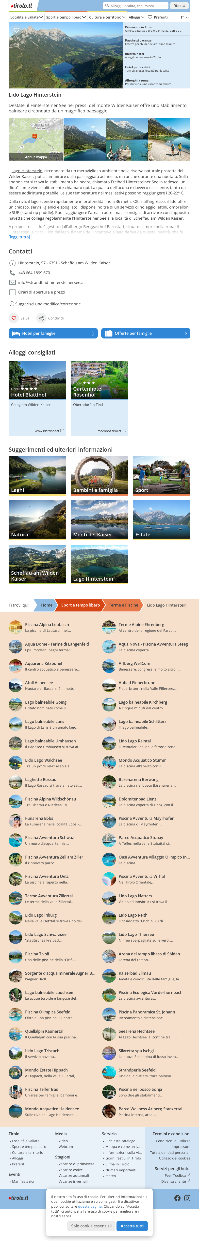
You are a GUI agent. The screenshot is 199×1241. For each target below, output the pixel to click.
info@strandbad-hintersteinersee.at (51, 282)
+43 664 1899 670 (34, 272)
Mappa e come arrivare (124, 1146)
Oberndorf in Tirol (88, 404)
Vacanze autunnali (74, 1175)
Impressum (181, 1146)
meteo (110, 1175)
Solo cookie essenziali (91, 1226)
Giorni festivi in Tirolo (123, 1158)
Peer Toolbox (177, 1175)
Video (63, 1140)
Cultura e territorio (105, 17)
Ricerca (179, 6)
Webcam (66, 1146)
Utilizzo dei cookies (174, 1158)
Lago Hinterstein (27, 170)
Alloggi (134, 17)
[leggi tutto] (19, 237)
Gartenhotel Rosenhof (99, 398)
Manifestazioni (24, 1181)
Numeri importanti (120, 1170)
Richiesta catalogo (120, 1140)
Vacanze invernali (73, 1181)
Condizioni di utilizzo (173, 1140)
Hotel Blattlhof (37, 398)
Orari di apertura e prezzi (41, 292)
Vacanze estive (71, 1169)
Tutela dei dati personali (170, 1152)
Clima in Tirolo (117, 1164)
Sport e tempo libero (64, 17)
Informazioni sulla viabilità (124, 1152)
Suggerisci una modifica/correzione (45, 304)
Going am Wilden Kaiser (31, 404)
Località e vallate (24, 17)
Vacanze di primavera (76, 1163)
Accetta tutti (132, 1226)
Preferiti (157, 17)
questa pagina (90, 1206)
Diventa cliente (175, 1181)
